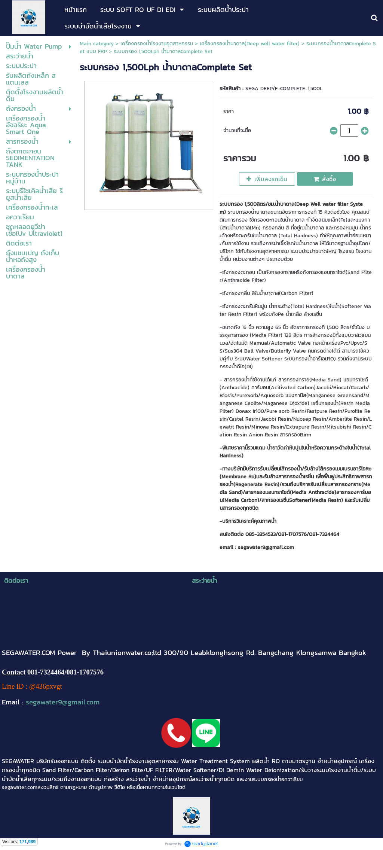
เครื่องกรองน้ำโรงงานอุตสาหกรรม (156, 44)
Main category (97, 44)
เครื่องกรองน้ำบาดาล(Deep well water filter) (250, 44)
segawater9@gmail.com (62, 702)
